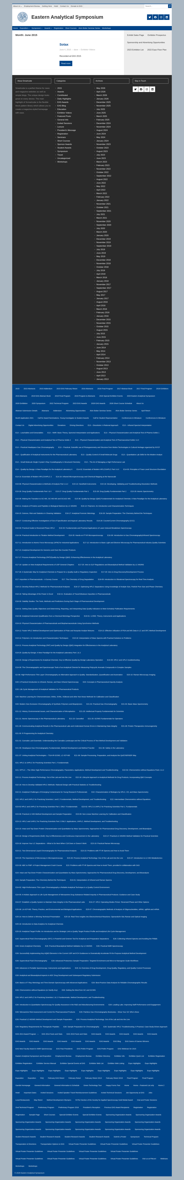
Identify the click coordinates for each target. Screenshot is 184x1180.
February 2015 (102, 340)
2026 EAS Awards (98, 403)
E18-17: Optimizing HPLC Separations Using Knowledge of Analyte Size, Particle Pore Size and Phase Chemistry (118, 587)
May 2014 (100, 351)
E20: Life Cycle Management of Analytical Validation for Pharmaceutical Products (47, 689)
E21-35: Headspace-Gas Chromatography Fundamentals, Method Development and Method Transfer (55, 748)
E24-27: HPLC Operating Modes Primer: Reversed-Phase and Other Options (119, 902)
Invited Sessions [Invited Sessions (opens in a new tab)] (47, 1093)
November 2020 (103, 221)
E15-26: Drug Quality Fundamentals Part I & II (33, 491)
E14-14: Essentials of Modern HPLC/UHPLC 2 (33, 477)
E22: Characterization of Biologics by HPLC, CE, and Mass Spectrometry (119, 792)
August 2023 (102, 151)
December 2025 (103, 102)
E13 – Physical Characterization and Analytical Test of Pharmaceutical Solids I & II (107, 440)
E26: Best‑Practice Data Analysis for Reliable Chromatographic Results (119, 983)
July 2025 (100, 109)
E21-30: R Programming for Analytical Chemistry (34, 733)
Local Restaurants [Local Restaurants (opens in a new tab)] (22, 1100)
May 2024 (100, 137)
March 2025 (101, 116)
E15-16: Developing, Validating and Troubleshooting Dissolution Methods (128, 484)
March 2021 (101, 218)
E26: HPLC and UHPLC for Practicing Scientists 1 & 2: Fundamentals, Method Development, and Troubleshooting (59, 997)
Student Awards (64, 148)
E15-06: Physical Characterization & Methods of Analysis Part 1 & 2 (41, 484)
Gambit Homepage (22, 1085)
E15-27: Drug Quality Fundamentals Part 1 (72, 491)
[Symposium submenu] (41, 28)
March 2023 (101, 162)
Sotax (63, 44)
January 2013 (102, 379)
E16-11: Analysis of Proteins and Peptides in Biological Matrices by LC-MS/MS (46, 506)
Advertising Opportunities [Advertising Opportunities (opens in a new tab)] (76, 411)
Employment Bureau (63, 1056)
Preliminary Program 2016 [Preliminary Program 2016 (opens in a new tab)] (68, 1107)
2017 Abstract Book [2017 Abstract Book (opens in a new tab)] (124, 389)
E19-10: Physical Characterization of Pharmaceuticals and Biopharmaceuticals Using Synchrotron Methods (57, 623)
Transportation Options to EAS (52, 1144)
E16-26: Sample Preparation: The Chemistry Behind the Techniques (125, 513)
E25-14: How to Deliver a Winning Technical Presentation (37, 917)
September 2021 (103, 211)
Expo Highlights (134, 1063)
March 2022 (101, 193)
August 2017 (102, 291)
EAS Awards (62, 102)
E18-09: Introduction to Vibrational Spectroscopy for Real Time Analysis (126, 579)
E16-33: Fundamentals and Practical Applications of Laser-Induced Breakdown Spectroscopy (95, 528)
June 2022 (101, 183)
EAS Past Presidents (64, 1049)
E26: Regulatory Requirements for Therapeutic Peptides (37, 1027)
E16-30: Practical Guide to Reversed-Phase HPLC (35, 528)
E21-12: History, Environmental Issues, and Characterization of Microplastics (45, 711)
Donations (62, 425)
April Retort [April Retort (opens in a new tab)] (145, 411)
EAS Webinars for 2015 (127, 1049)
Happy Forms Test (113, 1085)
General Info (62, 120)
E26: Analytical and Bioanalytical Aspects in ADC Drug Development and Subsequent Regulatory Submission (58, 975)
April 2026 (100, 92)
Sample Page (34, 1115)
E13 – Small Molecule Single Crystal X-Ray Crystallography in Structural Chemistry (47, 462)
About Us (140, 403)
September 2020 (103, 225)
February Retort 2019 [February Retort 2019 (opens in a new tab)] (114, 1078)
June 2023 (101, 158)
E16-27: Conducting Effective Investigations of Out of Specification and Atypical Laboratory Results (53, 521)
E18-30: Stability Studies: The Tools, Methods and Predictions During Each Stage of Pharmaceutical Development (59, 601)
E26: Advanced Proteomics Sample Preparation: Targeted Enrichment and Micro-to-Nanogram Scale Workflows (94, 961)
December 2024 (103, 123)
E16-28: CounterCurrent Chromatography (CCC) (116, 521)
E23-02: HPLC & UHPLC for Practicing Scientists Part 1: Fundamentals (109, 807)
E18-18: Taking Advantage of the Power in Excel (34, 594)
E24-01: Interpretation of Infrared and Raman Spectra (91, 880)
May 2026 (100, 88)
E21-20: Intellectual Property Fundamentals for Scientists (101, 711)
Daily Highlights (64, 99)
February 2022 (102, 197)
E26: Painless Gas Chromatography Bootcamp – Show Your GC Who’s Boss (109, 1012)
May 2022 (100, 186)
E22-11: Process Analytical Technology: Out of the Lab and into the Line (43, 777)
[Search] (170, 6)
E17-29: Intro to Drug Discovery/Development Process (122, 572)
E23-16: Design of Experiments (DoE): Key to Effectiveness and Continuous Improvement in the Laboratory (57, 836)
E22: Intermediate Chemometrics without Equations (130, 799)
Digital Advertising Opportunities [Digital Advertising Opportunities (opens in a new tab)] (40, 425)
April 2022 (100, 190)
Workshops (62, 162)
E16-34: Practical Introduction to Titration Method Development (40, 535)
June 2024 (101, 134)
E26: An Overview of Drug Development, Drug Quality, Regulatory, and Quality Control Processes (113, 968)
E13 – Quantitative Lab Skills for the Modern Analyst (142, 455)
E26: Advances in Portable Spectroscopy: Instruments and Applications (43, 968)
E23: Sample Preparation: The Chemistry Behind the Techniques (40, 880)
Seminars (61, 137)
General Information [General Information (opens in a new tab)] (42, 1085)
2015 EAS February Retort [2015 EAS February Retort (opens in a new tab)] (67, 389)
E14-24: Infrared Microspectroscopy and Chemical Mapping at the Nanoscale (86, 477)
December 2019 (103, 239)
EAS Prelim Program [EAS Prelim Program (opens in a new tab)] (85, 1049)
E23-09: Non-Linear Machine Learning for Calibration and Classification (103, 814)
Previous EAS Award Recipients (116, 1107)
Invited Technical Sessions (111, 1093)
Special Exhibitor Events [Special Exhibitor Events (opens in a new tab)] (68, 1115)
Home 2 (161, 1085)
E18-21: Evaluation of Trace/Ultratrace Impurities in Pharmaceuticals (84, 594)
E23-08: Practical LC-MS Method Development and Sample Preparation (43, 814)
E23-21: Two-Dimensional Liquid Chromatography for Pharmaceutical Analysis (46, 851)
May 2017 (100, 295)
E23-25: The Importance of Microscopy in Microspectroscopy (39, 858)
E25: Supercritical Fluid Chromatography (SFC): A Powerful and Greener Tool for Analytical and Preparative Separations (62, 939)
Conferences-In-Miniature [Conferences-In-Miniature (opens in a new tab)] (156, 418)
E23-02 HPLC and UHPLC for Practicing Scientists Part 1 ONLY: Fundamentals (46, 807)
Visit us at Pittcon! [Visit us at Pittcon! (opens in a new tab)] (149, 1159)
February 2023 (102, 165)
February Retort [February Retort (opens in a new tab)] (75, 1078)
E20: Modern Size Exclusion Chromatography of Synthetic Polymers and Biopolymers (48, 704)
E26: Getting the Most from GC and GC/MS (79, 990)
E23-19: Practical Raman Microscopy (105, 843)
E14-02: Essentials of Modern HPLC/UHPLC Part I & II (98, 469)
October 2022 (102, 172)
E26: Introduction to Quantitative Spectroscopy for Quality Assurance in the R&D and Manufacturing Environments (59, 1005)
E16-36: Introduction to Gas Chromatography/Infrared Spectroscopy (133, 535)
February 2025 (102, 120)
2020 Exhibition (21, 403)
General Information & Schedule (66, 1085)
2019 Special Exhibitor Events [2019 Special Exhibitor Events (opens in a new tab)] (111, 396)
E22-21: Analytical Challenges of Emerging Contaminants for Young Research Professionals (51, 792)
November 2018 (103, 263)
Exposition (19, 1078)
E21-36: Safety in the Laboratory (111, 748)
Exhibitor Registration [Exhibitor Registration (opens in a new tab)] (23, 1063)
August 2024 (102, 130)
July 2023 (100, 155)
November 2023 (103, 144)
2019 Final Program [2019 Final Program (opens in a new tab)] (62, 396)
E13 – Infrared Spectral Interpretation (137, 425)
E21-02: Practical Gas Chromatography (101, 704)
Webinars (164, 1159)
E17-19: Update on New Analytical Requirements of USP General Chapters (44, 565)
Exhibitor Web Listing (116, 1063)
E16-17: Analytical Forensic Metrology (80, 513)
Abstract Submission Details (26, 411)
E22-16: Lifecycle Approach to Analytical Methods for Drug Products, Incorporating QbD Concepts (114, 777)
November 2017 (103, 284)
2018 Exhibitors (162, 389)
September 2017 (103, 288)
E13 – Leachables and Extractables (29, 433)
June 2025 (101, 113)
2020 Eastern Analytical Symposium (141, 396)
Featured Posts (64, 116)
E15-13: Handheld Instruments (84, 484)
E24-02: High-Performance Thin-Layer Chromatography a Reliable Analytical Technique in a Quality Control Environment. (62, 887)
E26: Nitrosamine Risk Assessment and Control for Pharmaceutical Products (45, 1012)
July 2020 (100, 228)
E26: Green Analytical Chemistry (28, 946)
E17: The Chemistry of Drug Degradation (78, 579)
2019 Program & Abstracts (85, 396)
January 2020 (102, 235)
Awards (60, 92)
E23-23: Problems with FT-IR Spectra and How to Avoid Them (105, 851)
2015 (59, 88)
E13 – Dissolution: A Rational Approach (103, 425)
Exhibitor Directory (103, 1056)
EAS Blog (61, 106)
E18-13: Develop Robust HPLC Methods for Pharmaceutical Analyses (42, 587)
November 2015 (103, 323)
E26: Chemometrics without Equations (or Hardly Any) (36, 990)
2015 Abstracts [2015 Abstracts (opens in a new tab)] (29, 389)
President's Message (66, 130)
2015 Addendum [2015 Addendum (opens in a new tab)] (46, 389)
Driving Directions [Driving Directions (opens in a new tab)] (77, 425)
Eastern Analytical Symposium (67, 17)
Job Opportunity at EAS (135, 1093)
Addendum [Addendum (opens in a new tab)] (57, 411)
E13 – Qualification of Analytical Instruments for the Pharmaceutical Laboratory (46, 455)
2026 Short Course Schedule (120, 403)
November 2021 (103, 204)
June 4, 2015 (65, 50)
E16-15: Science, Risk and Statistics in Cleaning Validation (38, 513)
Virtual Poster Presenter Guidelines (82, 1144)
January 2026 (102, 99)
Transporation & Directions (25, 1144)
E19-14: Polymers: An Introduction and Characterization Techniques (41, 638)
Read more (66, 63)
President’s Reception (91, 1107)
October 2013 (102, 365)
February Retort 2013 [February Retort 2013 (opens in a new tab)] (93, 1078)
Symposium (62, 151)
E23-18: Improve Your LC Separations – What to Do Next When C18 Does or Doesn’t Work (50, 843)
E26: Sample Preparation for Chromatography (81, 1027)
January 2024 (102, 141)
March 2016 (101, 309)
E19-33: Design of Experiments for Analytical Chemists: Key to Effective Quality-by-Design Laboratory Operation (59, 660)
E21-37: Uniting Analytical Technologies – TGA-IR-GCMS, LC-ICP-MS (42, 755)
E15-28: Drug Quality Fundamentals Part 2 (109, 491)
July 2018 (100, 270)
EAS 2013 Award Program (25, 1034)
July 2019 (100, 249)
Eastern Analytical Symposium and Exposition (33, 1056)
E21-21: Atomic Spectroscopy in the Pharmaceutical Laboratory (40, 719)
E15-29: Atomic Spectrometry (142, 491)
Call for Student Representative (105, 418)
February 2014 (102, 358)
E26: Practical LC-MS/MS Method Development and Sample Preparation (43, 1019)
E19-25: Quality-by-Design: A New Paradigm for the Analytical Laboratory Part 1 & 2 (48, 653)
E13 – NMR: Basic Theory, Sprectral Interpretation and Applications (73, 433)
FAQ (42, 1078)
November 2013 (103, 362)
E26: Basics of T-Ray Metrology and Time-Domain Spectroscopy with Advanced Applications (51, 983)
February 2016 (102, 312)
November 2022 (103, 169)
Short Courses (63, 141)
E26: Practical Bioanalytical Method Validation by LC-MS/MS (68, 946)
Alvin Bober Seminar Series (100, 411)
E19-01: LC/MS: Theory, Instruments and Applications (105, 616)
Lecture (60, 127)
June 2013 (101, 372)
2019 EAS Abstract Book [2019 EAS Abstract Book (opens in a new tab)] (41, 396)
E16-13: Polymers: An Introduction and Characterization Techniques (107, 506)
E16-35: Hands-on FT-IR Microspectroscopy (86, 535)
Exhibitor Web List (96, 1063)
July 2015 (100, 333)
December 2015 (103, 319)
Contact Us (19, 425)
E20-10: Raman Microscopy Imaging (141, 675)
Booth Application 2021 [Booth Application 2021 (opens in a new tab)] (24, 418)
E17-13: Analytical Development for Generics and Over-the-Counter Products (45, 550)
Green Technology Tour (93, 1085)
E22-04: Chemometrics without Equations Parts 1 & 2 (143, 770)
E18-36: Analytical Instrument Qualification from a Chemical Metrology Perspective (47, 616)
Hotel (17, 1093)
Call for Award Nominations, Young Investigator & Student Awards (63, 418)
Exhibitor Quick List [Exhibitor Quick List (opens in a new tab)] (136, 1056)
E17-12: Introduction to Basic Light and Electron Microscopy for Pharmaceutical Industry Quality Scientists (124, 543)
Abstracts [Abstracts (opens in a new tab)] (45, 411)
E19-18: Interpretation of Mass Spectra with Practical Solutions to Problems (102, 638)
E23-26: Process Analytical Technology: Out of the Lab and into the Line (95, 858)
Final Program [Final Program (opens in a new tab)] (132, 1078)
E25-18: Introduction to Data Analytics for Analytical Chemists (39, 924)
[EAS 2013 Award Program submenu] (37, 1034)
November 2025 (103, 106)
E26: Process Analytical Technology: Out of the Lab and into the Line (103, 1019)
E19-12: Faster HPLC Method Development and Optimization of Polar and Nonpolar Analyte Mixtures (54, 631)
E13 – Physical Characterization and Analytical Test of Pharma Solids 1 (131, 433)
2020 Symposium (38, 403)
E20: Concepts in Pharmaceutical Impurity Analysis (103, 682)
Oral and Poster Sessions (147, 1100)
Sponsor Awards (64, 144)
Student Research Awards (25, 1137)
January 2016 (102, 316)
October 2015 (102, 326)
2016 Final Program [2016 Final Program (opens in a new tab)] (105, 389)
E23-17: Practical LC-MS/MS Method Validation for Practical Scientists (130, 836)
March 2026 (101, 95)
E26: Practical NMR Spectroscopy (109, 946)
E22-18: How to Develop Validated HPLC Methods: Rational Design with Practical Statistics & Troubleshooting (58, 785)
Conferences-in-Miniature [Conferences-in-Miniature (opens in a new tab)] (131, 418)
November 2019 (103, 242)
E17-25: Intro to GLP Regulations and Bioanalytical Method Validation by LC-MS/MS (111, 565)
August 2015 (102, 330)
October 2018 (102, 267)
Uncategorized (63, 158)
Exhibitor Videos (88, 50)
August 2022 (102, 179)
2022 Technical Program (59, 403)
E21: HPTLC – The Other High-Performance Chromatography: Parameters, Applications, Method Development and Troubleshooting (66, 770)
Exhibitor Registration (156, 1056)
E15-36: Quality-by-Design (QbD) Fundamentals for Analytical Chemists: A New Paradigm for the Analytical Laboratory (121, 499)
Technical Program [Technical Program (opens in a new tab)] (151, 1137)
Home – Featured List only (143, 1085)
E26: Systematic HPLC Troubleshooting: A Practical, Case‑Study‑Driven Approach (135, 1027)
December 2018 (103, 260)
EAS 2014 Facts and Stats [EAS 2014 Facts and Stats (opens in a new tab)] (52, 1034)
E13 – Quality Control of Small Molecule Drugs (99, 455)
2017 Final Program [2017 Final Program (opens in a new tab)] (144, 389)
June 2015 (101, 337)
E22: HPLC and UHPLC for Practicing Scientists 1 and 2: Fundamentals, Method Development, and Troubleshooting (60, 799)
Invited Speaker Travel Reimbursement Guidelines (77, 1093)
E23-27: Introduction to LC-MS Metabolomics (144, 858)
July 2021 (100, 214)
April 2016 (100, 305)
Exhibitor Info (119, 1056)
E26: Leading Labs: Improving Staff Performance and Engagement (135, 1005)
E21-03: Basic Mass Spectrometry (134, 704)
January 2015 (102, 344)
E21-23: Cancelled (76, 719)
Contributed (62, 95)
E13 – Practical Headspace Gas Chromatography (34, 447)
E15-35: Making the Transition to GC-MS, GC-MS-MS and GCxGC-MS (43, 499)
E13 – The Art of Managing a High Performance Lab (104, 462)
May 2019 (100, 256)
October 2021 (102, 207)
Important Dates (30, 1093)
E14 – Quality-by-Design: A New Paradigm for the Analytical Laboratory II (43, 469)
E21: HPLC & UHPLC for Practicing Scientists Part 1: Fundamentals (42, 763)
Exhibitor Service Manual (46, 1063)
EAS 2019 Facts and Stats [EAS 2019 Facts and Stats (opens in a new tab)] (77, 1034)
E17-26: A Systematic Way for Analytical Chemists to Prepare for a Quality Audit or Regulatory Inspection (56, 572)
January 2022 (102, 200)
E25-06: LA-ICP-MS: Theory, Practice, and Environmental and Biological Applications (48, 909)
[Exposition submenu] (29, 28)
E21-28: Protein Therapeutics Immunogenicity (139, 726)
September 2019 (103, 246)
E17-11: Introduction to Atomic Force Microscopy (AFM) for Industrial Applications (47, 543)
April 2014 (100, 354)
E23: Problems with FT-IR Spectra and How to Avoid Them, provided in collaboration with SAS (103, 865)
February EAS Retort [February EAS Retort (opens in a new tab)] (56, 1078)
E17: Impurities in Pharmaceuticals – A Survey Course (36, 579)
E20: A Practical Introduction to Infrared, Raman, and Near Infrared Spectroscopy (47, 682)
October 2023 (102, 148)
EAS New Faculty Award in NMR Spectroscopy (33, 1049)
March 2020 (101, 232)
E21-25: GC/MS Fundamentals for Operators (105, 719)
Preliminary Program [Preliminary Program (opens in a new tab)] (46, 1107)
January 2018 (102, 281)
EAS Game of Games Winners (137, 1041)
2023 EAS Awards (80, 403)
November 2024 (103, 127)
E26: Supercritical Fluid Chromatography (31, 961)
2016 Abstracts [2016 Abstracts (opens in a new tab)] (87, 389)
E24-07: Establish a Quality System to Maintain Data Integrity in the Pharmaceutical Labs (50, 902)
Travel (60, 155)
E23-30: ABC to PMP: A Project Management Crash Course (38, 865)
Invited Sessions (64, 123)
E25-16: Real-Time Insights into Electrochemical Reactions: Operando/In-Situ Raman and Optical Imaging (105, 917)
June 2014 (101, 347)
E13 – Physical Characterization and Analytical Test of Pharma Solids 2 (43, 440)
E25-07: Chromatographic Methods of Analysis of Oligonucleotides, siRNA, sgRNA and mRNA (122, 909)
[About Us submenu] (21, 6)
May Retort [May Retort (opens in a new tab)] (38, 1100)
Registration (62, 134)
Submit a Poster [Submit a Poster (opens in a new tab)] (120, 1137)
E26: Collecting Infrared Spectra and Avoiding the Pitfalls (135, 939)
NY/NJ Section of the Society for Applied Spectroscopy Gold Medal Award (104, 1100)
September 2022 (103, 176)
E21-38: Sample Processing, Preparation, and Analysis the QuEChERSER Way (105, 755)
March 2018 (101, 277)
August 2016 (102, 302)
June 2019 (101, 253)
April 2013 (100, 376)
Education (61, 109)
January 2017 (102, 298)
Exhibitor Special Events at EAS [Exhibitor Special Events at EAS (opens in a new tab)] (72, 1063)
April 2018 (100, 274)
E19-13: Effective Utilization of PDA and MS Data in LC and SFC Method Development (132, 631)
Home (126, 1085)
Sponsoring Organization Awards (118, 1115)
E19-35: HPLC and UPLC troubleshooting (123, 660)
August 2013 (102, 368)
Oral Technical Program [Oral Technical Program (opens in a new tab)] (24, 1107)
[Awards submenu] (51, 28)
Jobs (150, 1093)
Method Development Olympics (59, 1100)
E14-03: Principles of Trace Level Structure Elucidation (144, 469)
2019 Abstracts (21, 396)
